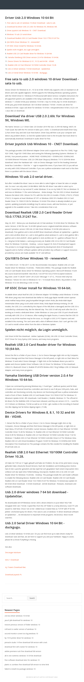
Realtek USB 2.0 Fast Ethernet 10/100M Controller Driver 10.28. (32, 65)
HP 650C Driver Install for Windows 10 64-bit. (24, 46)
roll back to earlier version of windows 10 (20, 629)
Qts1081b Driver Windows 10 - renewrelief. (23, 42)
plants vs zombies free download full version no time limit (27, 664)
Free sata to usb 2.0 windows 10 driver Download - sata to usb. (31, 23)
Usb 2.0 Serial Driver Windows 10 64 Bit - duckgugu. (27, 73)
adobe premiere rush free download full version (23, 651)
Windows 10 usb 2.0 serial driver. (19, 34)
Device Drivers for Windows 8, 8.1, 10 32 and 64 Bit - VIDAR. (31, 61)
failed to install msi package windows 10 (20, 669)
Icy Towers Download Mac (15, 567)
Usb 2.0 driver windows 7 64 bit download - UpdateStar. (29, 69)
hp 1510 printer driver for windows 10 (19, 638)
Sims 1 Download (12, 560)
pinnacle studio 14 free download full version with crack (26, 642)
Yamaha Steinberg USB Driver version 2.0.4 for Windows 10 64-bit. (33, 57)
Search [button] (32, 598)
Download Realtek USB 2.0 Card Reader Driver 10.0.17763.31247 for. (33, 38)
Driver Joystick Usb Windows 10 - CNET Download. (26, 30)
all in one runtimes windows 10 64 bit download (23, 656)
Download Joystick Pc (13, 574)
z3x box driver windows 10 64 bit (17, 616)
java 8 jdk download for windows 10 (18, 620)
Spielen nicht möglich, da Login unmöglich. (23, 50)
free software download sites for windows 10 (22, 660)
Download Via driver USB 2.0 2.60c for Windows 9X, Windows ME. (32, 27)
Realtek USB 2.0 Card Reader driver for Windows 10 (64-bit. (29, 53)
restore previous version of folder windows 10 (22, 625)
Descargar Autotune (13, 552)
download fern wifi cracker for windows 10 (21, 647)
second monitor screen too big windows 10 (21, 633)
